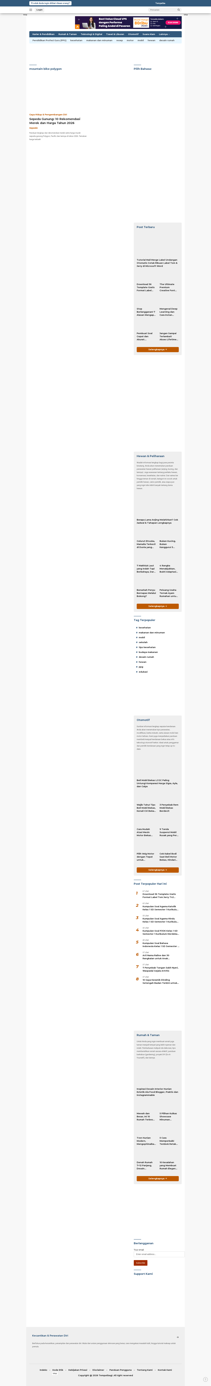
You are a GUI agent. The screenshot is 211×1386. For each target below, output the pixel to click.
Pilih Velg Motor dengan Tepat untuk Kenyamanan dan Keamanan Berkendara (145, 857)
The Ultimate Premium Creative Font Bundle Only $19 (169, 287)
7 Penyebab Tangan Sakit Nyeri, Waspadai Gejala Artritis (160, 969)
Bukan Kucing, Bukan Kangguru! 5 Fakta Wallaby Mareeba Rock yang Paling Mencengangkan (169, 544)
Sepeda (33, 127)
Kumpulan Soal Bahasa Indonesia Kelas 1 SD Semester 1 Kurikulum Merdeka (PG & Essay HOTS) (160, 945)
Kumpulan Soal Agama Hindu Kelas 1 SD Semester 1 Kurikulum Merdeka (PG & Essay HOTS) (161, 920)
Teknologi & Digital (91, 34)
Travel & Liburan (115, 34)
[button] (179, 9)
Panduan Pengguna (120, 1370)
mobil (141, 40)
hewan (151, 40)
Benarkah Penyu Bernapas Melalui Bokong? (146, 593)
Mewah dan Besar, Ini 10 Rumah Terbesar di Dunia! (146, 1116)
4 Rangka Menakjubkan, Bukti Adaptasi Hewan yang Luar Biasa (168, 568)
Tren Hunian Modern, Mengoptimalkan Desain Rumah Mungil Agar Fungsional (146, 1141)
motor (130, 40)
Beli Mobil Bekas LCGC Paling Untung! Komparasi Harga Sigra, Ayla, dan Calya (157, 783)
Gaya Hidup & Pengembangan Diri (48, 114)
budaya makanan (148, 652)
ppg (141, 667)
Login (39, 10)
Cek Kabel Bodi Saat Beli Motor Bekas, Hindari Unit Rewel (168, 857)
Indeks (43, 1370)
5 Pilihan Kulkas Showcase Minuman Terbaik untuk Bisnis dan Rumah (168, 1116)
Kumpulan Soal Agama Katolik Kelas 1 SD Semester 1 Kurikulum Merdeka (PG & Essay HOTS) (161, 908)
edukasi (143, 672)
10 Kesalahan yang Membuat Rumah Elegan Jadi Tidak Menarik (168, 1165)
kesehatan (76, 40)
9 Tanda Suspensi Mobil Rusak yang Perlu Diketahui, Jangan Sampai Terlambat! (169, 832)
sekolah (143, 642)
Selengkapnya (157, 349)
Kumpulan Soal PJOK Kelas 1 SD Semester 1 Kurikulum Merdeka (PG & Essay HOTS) (160, 933)
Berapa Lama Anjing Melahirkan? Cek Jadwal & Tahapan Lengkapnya (157, 521)
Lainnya (163, 34)
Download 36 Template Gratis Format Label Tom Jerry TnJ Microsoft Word (146, 287)
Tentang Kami (145, 1370)
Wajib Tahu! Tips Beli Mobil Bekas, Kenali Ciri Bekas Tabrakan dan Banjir (146, 808)
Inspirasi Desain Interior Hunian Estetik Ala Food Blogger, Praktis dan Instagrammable (157, 1092)
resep (119, 40)
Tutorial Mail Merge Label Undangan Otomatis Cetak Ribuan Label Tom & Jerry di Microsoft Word (157, 263)
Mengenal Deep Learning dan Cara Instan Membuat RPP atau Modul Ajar (168, 312)
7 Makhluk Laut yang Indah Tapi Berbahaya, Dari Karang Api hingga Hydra (146, 568)
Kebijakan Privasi (77, 1370)
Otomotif (133, 34)
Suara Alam (149, 34)
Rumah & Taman (67, 34)
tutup (25, 15)
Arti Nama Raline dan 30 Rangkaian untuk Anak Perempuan (156, 957)
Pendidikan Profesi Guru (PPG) (49, 40)
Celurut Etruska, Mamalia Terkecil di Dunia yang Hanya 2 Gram (146, 544)
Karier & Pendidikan (44, 34)
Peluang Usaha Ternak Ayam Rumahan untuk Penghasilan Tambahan (168, 593)
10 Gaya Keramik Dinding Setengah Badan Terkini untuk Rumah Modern (160, 982)
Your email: (139, 1250)
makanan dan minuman (99, 40)
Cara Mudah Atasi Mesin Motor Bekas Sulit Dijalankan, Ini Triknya (146, 832)
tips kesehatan (147, 647)
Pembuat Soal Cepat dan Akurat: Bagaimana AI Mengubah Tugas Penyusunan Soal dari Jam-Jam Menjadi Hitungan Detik (145, 336)
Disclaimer (98, 1370)
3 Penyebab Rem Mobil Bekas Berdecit (169, 807)
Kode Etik (57, 1370)
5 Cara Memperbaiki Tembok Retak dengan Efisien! (168, 1141)
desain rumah (167, 40)
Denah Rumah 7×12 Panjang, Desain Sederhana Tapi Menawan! (146, 1165)
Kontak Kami (165, 1370)
